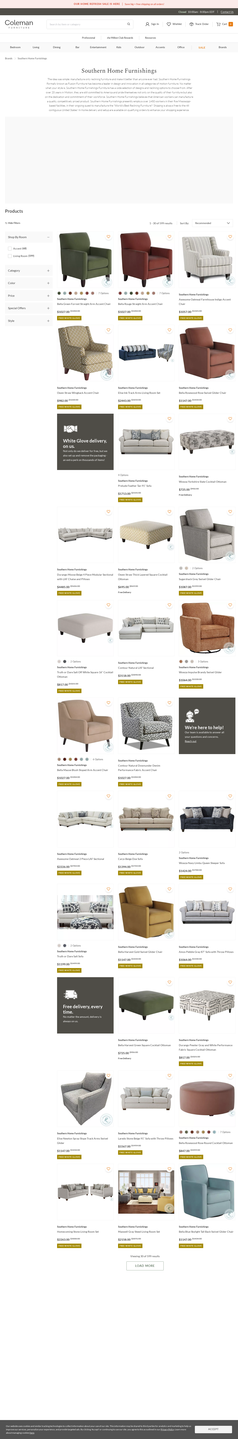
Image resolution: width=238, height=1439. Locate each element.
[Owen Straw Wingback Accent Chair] (85, 377)
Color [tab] (11, 272)
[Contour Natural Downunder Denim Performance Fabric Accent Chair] (146, 750)
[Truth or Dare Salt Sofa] (85, 940)
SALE (202, 47)
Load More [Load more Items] (145, 1254)
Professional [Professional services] (88, 38)
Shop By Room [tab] (17, 226)
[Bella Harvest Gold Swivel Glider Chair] (146, 936)
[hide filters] (14, 212)
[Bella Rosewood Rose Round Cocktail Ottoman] (207, 1127)
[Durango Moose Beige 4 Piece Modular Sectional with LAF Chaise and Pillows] (85, 559)
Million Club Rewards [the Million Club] (120, 38)
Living (36, 47)
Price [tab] (11, 284)
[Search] (90, 24)
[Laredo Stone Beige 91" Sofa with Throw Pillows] (146, 1123)
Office (180, 47)
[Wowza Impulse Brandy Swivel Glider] (207, 656)
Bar (77, 47)
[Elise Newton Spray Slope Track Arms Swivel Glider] (85, 1123)
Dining (56, 47)
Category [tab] (14, 259)
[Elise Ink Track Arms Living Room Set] (146, 377)
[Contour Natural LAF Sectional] (146, 652)
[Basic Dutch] (162, 162)
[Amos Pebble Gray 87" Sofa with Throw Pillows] (207, 936)
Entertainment (98, 47)
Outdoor (139, 47)
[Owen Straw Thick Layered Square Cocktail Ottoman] (146, 559)
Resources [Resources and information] (150, 38)
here (32, 1432)
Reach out (190, 730)
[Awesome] (119, 162)
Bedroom (15, 47)
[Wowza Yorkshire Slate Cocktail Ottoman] (207, 466)
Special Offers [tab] (17, 297)
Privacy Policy (167, 1429)
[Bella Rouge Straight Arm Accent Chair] (146, 288)
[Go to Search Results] (129, 24)
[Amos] (31, 162)
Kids (118, 47)
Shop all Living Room (119, 131)
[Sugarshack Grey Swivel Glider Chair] (207, 563)
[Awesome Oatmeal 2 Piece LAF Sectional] (85, 843)
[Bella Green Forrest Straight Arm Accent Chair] (85, 288)
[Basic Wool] (206, 162)
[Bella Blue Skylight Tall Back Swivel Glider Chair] (207, 1216)
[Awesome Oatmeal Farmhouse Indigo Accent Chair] (207, 283)
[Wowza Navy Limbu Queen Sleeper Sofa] (207, 847)
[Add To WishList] (108, 226)
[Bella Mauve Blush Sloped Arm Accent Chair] (85, 754)
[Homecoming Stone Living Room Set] (85, 1216)
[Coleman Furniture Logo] (19, 27)
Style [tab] (11, 309)
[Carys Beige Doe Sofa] (146, 843)
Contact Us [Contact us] (227, 11)
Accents (160, 47)
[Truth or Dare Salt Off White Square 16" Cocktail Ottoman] (85, 656)
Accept (213, 1429)
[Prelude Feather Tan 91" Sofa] (146, 470)
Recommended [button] (203, 212)
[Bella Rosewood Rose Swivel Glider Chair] (207, 377)
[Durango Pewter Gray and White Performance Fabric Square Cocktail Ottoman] (207, 1029)
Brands (223, 47)
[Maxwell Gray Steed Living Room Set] (146, 1216)
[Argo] (75, 162)
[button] (152, 24)
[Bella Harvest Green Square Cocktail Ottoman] (146, 1029)
